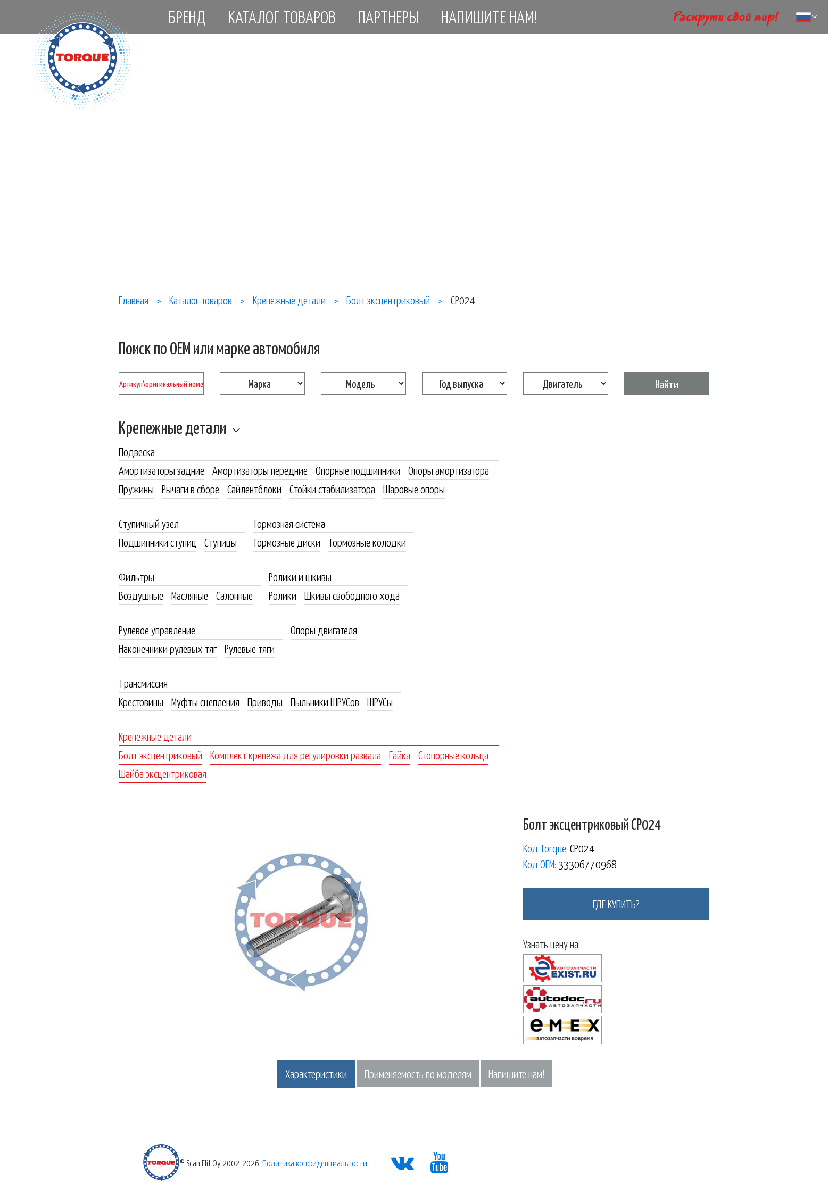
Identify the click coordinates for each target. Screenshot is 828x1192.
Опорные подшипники (358, 470)
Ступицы (220, 542)
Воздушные (141, 595)
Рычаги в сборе (190, 488)
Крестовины (141, 701)
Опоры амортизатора (448, 470)
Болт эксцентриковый (160, 754)
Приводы (265, 701)
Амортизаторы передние (260, 470)
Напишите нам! (489, 16)
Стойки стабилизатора (332, 488)
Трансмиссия (143, 683)
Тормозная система (289, 523)
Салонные (234, 595)
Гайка (399, 754)
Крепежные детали (172, 426)
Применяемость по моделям (418, 1073)
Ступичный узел (149, 523)
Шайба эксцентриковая (162, 773)
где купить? (616, 903)
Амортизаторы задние (161, 470)
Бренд (187, 16)
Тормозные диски (286, 542)
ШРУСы (380, 701)
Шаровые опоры (414, 488)
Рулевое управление (157, 629)
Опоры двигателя (324, 629)
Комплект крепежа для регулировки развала (295, 754)
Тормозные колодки (367, 542)
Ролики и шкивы (300, 576)
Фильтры (136, 576)
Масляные (189, 595)
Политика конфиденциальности (314, 1163)
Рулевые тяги (250, 648)
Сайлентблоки (254, 488)
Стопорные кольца (453, 754)
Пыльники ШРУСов (325, 701)
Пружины (136, 488)
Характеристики (316, 1073)
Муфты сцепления (205, 701)
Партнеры (388, 16)
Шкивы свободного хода (352, 595)
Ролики (282, 595)
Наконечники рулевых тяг (168, 648)
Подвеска (137, 451)
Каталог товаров (282, 16)
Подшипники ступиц (157, 542)
